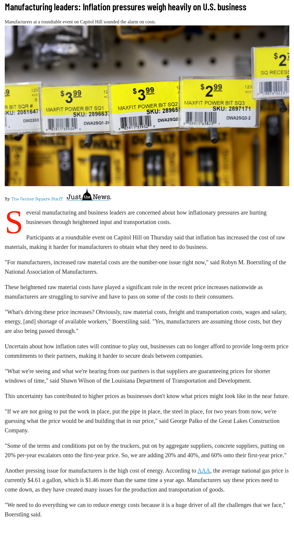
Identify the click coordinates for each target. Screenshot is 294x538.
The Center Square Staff (37, 199)
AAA (203, 470)
